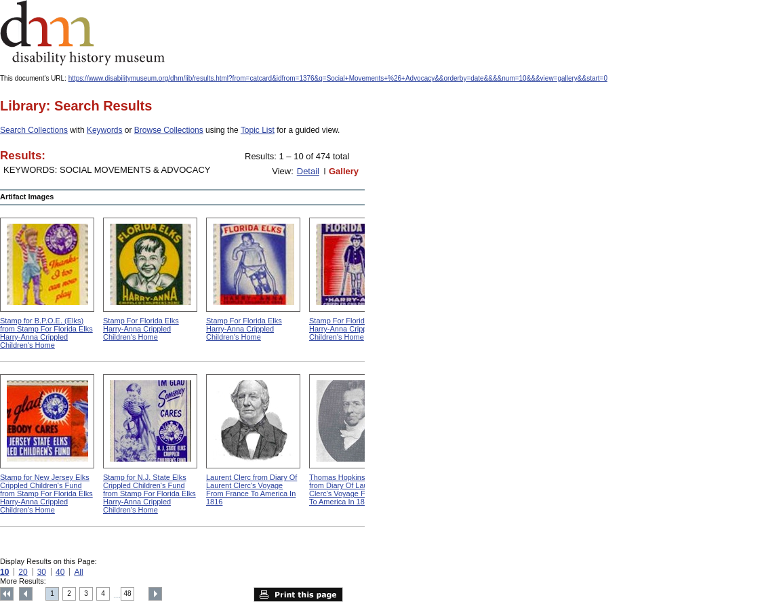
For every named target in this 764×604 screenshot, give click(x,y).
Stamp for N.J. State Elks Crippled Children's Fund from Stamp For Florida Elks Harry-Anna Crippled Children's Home (149, 493)
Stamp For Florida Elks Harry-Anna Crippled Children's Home (141, 329)
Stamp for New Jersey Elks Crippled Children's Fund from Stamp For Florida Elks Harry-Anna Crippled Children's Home (46, 493)
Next (155, 594)
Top (7, 594)
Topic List (258, 130)
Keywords (105, 130)
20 (22, 572)
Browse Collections (168, 130)
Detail (308, 171)
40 (60, 572)
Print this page (298, 594)
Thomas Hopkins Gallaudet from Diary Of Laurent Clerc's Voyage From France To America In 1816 (356, 489)
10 (4, 572)
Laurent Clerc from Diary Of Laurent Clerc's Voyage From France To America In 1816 (251, 489)
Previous (26, 594)
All (78, 572)
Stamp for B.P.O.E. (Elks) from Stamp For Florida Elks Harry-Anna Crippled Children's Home (46, 333)
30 (41, 572)
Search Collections (34, 130)
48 (128, 593)
